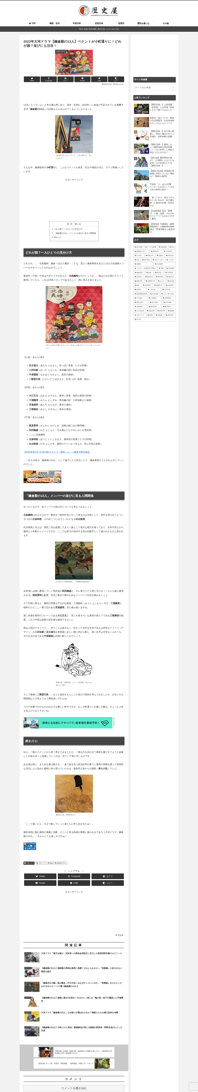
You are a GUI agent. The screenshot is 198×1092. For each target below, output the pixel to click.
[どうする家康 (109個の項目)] (150, 247)
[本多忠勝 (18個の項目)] (154, 294)
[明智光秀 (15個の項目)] (151, 311)
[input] (154, 87)
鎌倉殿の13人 (60, 864)
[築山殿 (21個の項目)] (171, 281)
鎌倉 (50, 864)
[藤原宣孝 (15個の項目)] (154, 307)
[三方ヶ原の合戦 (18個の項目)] (168, 294)
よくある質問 (99, 1084)
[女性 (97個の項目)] (172, 247)
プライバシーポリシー (157, 1084)
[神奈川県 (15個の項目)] (161, 311)
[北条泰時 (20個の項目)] (170, 285)
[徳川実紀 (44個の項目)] (146, 260)
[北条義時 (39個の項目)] (165, 264)
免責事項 (172, 1084)
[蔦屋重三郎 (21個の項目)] (151, 281)
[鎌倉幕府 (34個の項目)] (139, 273)
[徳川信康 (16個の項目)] (155, 302)
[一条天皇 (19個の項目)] (154, 290)
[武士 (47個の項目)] (137, 260)
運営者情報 (141, 1084)
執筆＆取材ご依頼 (114, 1084)
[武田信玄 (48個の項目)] (170, 256)
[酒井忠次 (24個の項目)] (170, 277)
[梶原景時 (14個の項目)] (170, 315)
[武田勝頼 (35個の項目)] (170, 268)
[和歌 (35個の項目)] (161, 268)
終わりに (57, 238)
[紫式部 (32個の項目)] (159, 273)
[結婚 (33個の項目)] (149, 273)
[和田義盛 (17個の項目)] (169, 298)
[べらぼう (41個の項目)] (170, 260)
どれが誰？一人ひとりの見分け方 (68, 229)
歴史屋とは (86, 1084)
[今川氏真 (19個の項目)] (168, 290)
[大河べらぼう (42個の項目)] (158, 260)
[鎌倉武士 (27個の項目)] (149, 277)
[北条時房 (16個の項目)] (140, 307)
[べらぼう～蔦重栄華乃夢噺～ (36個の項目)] (145, 268)
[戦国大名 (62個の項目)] (150, 256)
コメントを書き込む (74, 1060)
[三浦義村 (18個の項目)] (154, 298)
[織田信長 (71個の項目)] (156, 251)
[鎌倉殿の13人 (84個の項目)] (141, 251)
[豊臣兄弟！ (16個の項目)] (141, 302)
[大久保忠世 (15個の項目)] (139, 311)
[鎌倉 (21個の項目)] (137, 285)
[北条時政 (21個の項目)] (147, 285)
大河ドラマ (29, 864)
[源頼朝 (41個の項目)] (144, 264)
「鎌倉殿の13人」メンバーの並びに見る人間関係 (75, 234)
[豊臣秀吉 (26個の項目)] (160, 277)
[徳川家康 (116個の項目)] (139, 247)
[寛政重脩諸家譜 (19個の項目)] (141, 294)
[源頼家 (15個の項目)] (171, 311)
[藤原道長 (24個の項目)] (139, 281)
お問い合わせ (129, 1084)
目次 (70, 224)
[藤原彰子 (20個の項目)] (158, 285)
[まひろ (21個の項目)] (161, 281)
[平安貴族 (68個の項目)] (169, 251)
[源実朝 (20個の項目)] (140, 290)
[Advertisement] (74, 93)
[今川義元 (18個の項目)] (140, 298)
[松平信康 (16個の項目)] (169, 302)
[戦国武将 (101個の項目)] (163, 247)
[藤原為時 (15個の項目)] (169, 307)
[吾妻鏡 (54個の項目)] (160, 256)
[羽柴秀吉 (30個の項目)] (170, 273)
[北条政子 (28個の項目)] (139, 277)
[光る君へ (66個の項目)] (139, 256)
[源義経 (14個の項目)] (159, 315)
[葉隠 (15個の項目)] (150, 315)
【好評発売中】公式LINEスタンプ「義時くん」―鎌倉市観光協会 (56, 453)
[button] (173, 87)
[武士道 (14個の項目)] (155, 319)
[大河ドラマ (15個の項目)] (140, 315)
